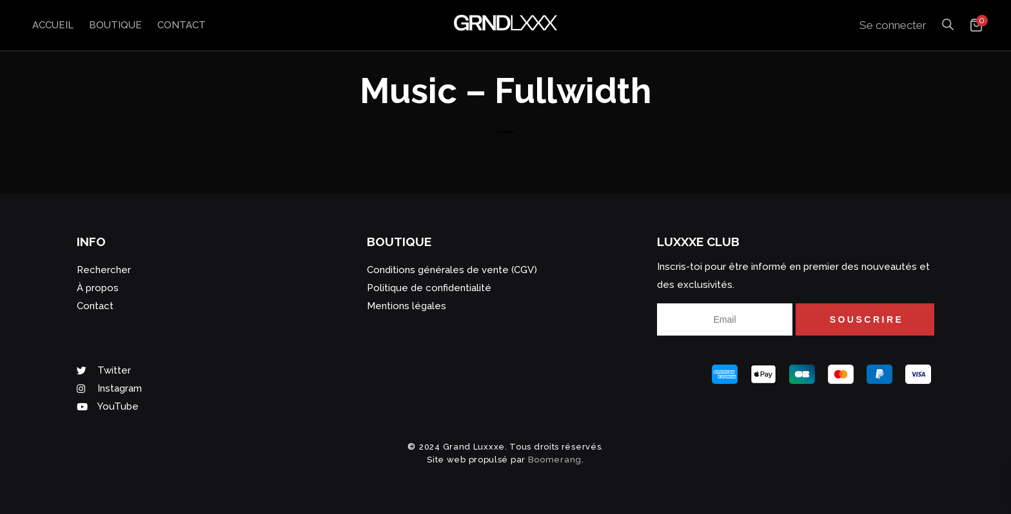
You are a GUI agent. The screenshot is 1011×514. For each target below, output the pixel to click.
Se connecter (893, 25)
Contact (181, 25)
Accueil (53, 25)
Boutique (115, 25)
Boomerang (555, 459)
